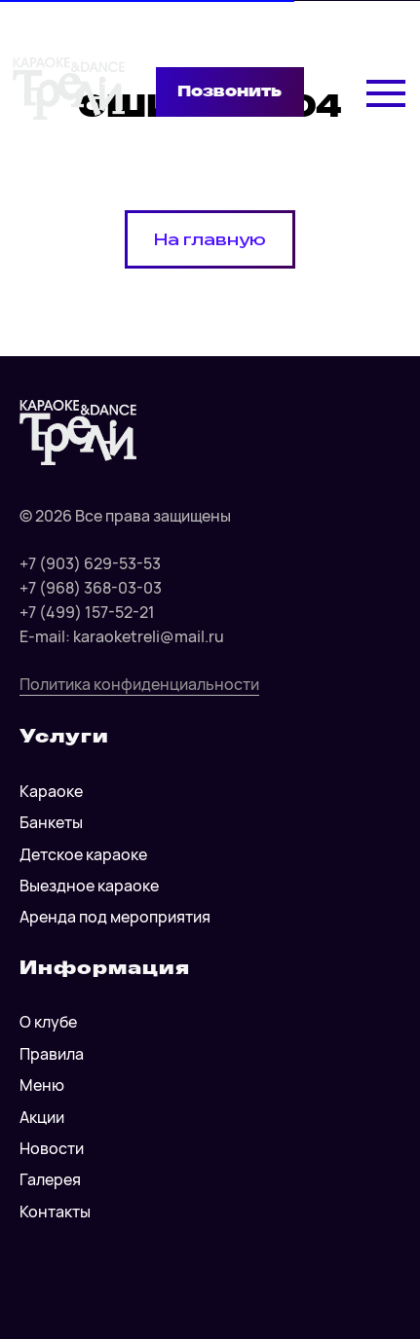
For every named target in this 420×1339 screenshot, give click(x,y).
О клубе (48, 1021)
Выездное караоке (89, 885)
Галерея (50, 1179)
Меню (41, 1085)
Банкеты (51, 822)
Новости (51, 1148)
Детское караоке (83, 854)
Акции (41, 1117)
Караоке (51, 791)
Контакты (55, 1211)
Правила (51, 1054)
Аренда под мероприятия (114, 916)
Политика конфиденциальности (139, 684)
